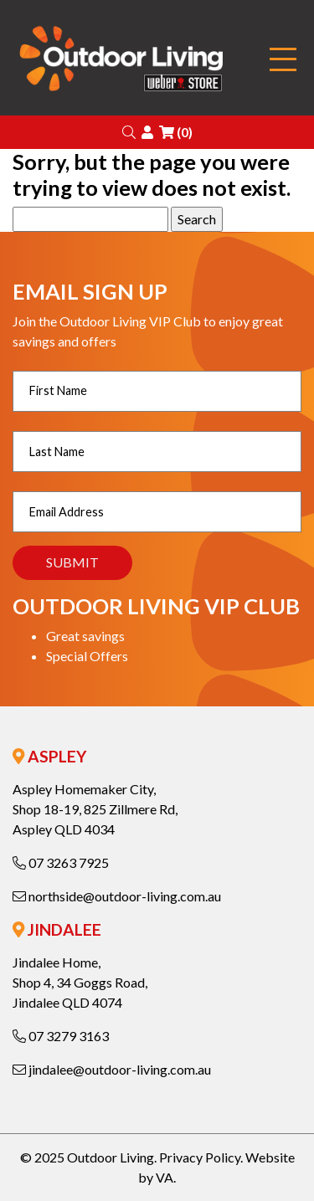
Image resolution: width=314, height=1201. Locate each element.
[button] (129, 132)
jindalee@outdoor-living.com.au (112, 1069)
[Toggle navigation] (283, 60)
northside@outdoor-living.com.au (117, 896)
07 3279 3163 (61, 1036)
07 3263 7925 (61, 862)
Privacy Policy (199, 1157)
